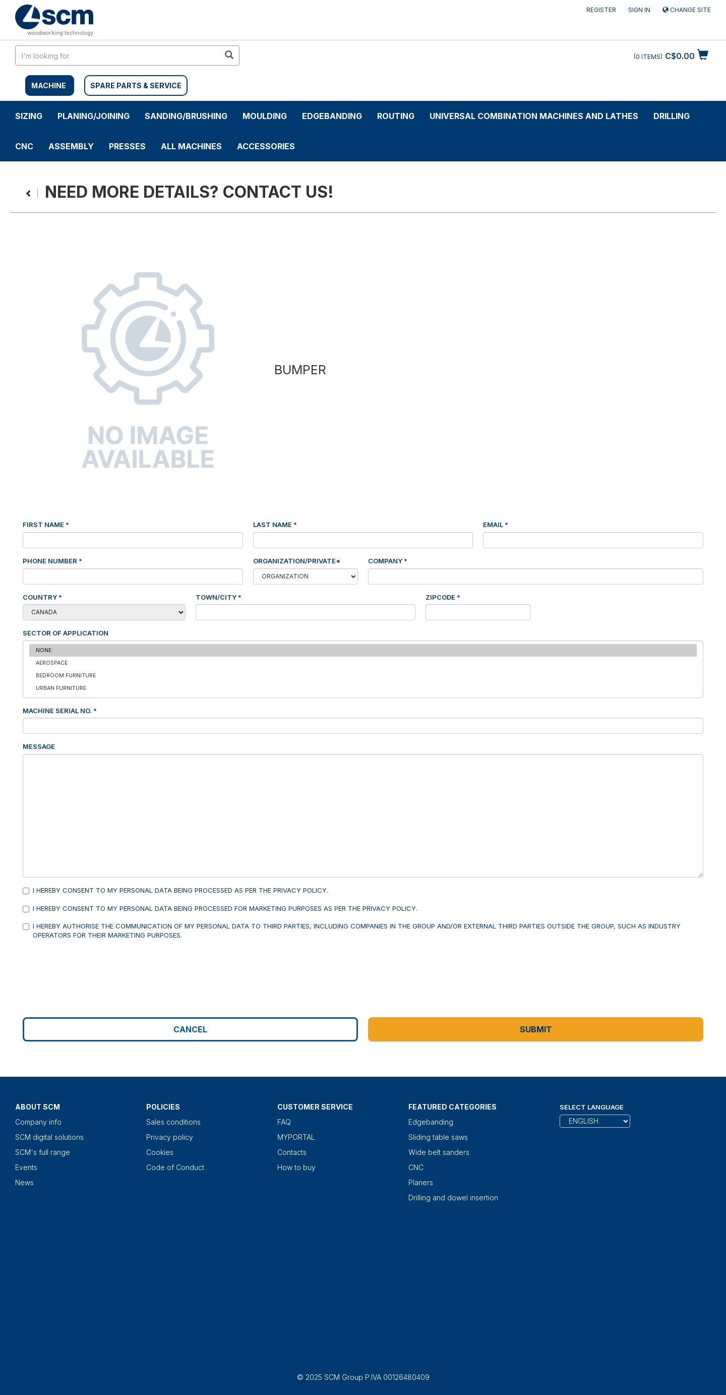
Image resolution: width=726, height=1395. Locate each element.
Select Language (592, 1107)
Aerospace (363, 663)
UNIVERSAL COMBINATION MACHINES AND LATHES (534, 116)
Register (601, 10)
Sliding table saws (438, 1137)
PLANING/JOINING (93, 116)
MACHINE (48, 85)
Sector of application (65, 632)
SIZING (28, 116)
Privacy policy (169, 1137)
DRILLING (671, 116)
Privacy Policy (300, 890)
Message (39, 746)
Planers (420, 1182)
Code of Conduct (175, 1167)
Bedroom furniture (363, 675)
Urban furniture (363, 688)
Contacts (292, 1152)
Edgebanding (332, 116)
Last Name (275, 524)
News (24, 1182)
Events (26, 1167)
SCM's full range (42, 1152)
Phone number (52, 561)
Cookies (159, 1152)
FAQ (284, 1122)
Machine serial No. (60, 711)
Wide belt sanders (438, 1152)
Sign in (639, 10)
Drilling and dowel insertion (453, 1197)
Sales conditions (173, 1122)
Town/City (218, 597)
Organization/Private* (296, 561)
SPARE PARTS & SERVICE (136, 85)
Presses (127, 146)
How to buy (296, 1167)
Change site (686, 10)
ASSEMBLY (71, 146)
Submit (536, 1029)
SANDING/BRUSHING (186, 116)
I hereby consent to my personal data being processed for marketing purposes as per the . (220, 908)
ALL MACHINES (191, 146)
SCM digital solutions (49, 1137)
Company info (38, 1122)
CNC (24, 146)
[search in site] (117, 55)
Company (387, 561)
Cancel (190, 1029)
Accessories (266, 146)
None (363, 650)
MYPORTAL (296, 1137)
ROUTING (395, 116)
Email (495, 524)
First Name (46, 524)
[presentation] (99, 967)
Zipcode (443, 597)
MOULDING (265, 116)
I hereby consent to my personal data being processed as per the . (175, 890)
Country (42, 597)
